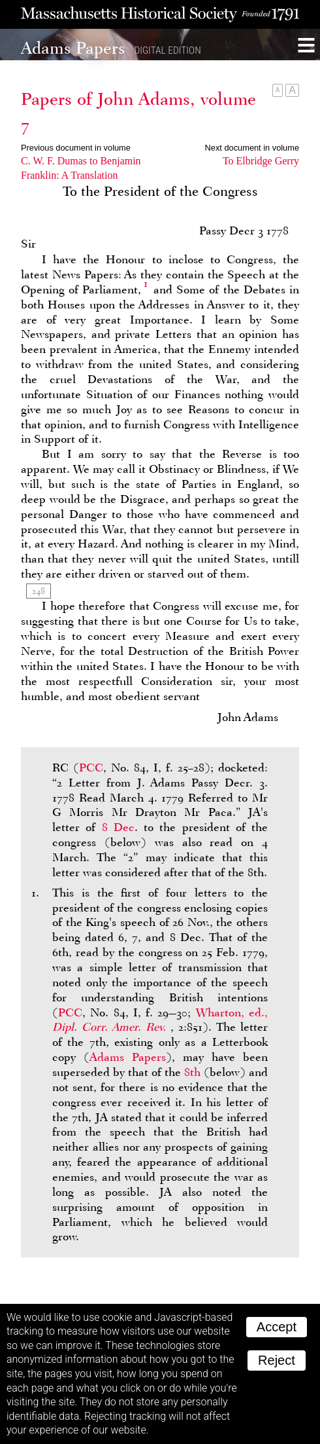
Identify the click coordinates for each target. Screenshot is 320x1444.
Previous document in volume (76, 148)
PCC (91, 767)
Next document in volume (252, 148)
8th (192, 1072)
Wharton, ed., (160, 1020)
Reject (276, 1360)
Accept (276, 1327)
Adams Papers (127, 1057)
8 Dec (118, 827)
